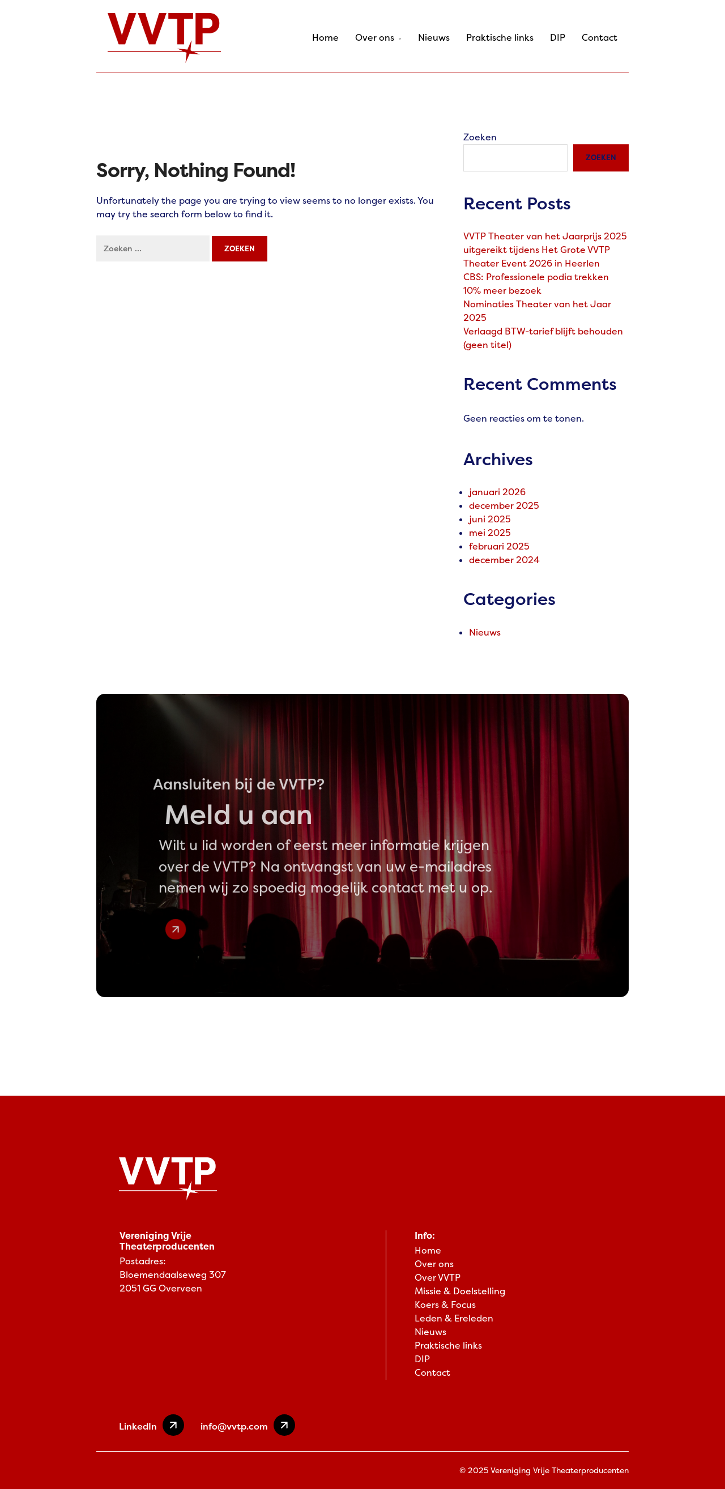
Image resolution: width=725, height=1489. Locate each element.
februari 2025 (499, 546)
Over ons (378, 38)
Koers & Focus (445, 1305)
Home (325, 38)
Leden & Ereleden (454, 1318)
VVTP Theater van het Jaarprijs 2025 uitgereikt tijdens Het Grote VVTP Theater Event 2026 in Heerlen (545, 249)
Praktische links (500, 38)
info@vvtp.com (248, 1425)
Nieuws (434, 38)
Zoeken (480, 137)
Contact (599, 38)
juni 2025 (490, 519)
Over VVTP (437, 1278)
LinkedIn (151, 1425)
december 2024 (504, 560)
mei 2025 (490, 533)
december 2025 (504, 506)
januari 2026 (497, 492)
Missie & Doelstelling (460, 1291)
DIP (557, 38)
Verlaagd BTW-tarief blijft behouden (543, 331)
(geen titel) (487, 345)
